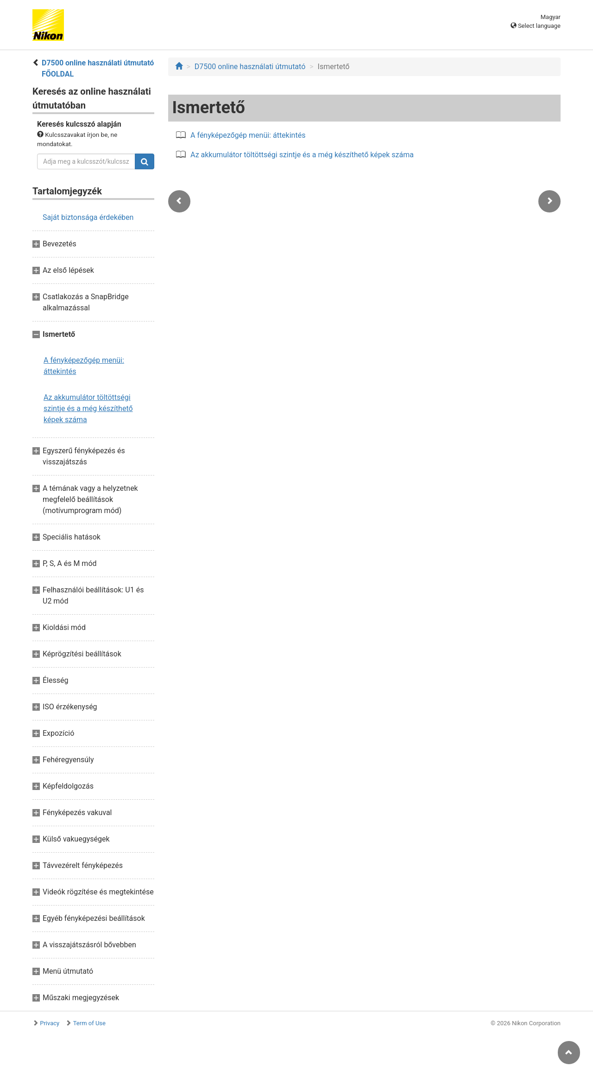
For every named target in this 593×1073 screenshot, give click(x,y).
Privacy (49, 1023)
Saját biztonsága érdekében (88, 217)
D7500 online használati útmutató (250, 66)
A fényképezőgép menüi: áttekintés (84, 366)
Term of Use (89, 1023)
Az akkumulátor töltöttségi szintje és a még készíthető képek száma (88, 408)
